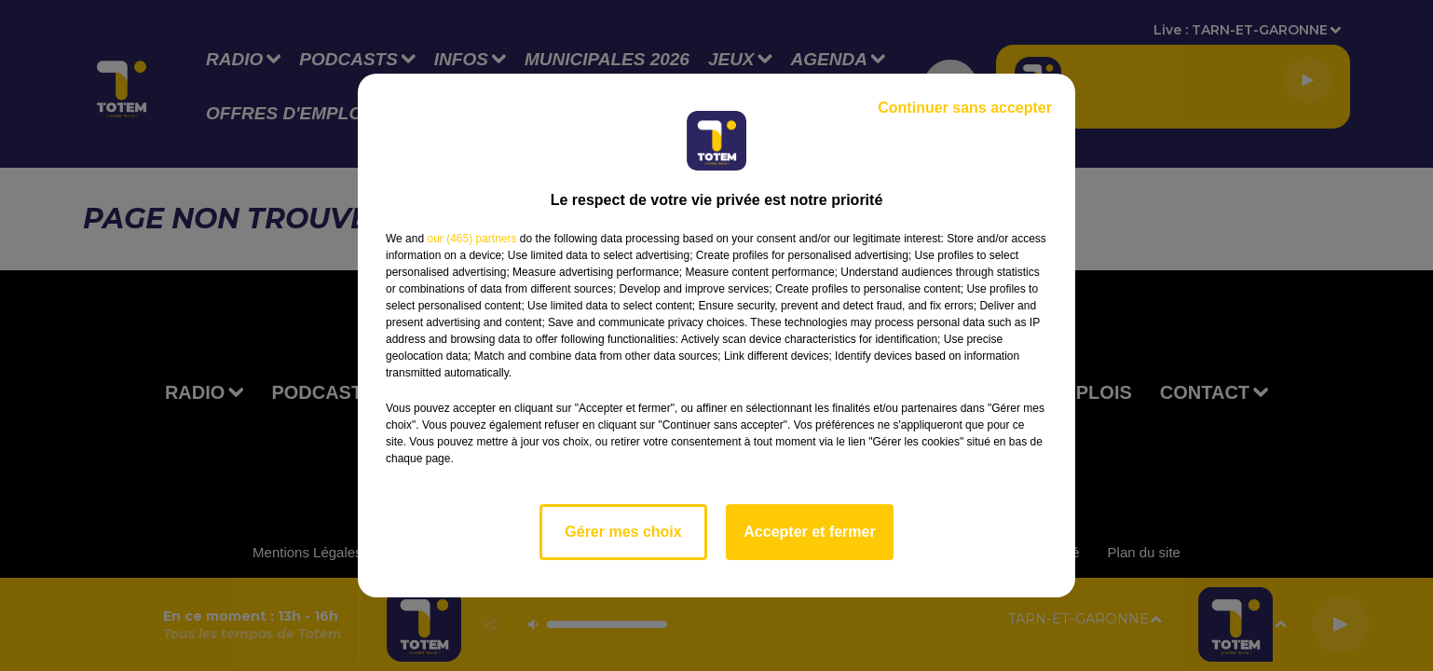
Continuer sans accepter (965, 108)
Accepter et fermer (809, 532)
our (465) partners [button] (471, 238)
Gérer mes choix (623, 532)
